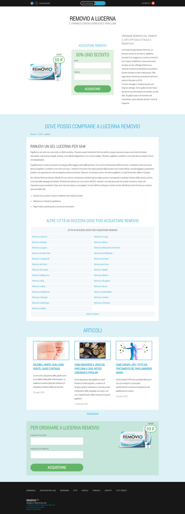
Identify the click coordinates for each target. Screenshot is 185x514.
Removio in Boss (38, 286)
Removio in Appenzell (40, 258)
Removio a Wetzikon (102, 302)
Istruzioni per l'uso (48, 490)
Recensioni (64, 490)
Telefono (77, 72)
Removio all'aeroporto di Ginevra (107, 247)
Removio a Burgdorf (102, 280)
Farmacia (96, 490)
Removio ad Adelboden (103, 253)
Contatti (108, 490)
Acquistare (92, 89)
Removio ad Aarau (101, 258)
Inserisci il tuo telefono (39, 449)
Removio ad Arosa (101, 264)
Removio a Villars (39, 308)
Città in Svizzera (92, 313)
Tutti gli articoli (92, 413)
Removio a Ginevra (39, 236)
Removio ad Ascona (40, 269)
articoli (85, 490)
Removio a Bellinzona (40, 275)
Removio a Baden (101, 269)
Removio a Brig (38, 280)
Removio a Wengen (40, 297)
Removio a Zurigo (101, 236)
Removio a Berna (101, 242)
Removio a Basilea (39, 242)
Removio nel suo (100, 286)
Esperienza (31, 490)
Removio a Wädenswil (41, 291)
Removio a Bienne (101, 275)
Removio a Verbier (101, 297)
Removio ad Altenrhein (41, 253)
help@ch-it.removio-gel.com (36, 503)
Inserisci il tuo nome (38, 435)
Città (75, 490)
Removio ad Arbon (39, 264)
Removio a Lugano (39, 247)
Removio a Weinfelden (103, 291)
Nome (76, 61)
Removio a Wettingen (40, 302)
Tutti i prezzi (121, 490)
